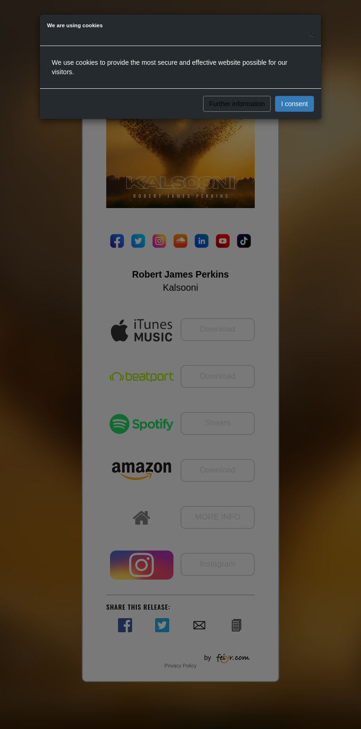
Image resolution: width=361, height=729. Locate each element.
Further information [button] (237, 104)
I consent (294, 104)
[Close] (311, 34)
